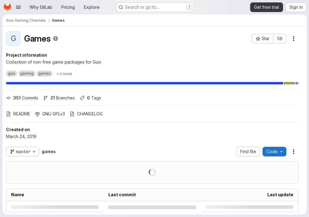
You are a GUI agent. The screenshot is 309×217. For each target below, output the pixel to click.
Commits (22, 97)
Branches (59, 97)
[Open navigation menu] (18, 7)
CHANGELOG (86, 113)
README (18, 113)
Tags (90, 97)
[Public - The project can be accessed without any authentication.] (55, 38)
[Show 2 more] (64, 73)
